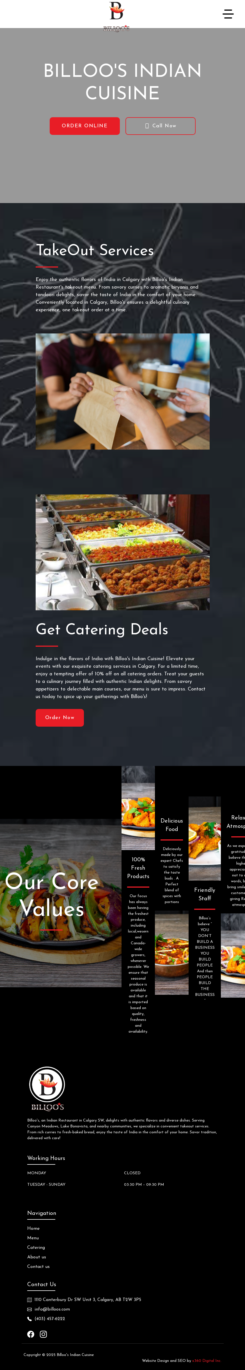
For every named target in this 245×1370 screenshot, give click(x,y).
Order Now (60, 717)
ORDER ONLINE (84, 126)
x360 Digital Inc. (206, 1361)
